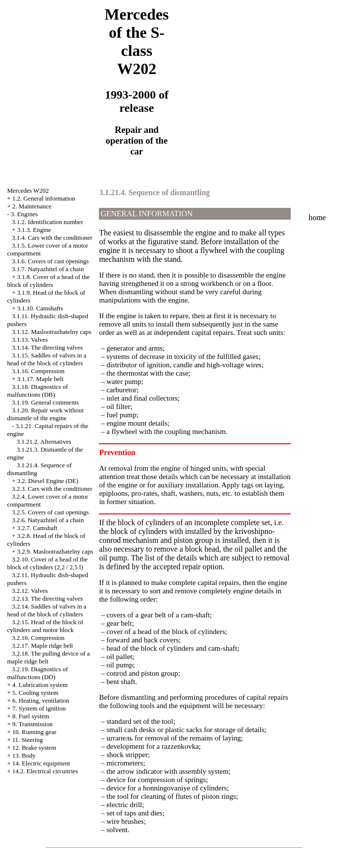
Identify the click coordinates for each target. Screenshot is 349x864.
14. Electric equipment (41, 763)
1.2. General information (43, 198)
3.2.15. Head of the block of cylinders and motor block (45, 626)
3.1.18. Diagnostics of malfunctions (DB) (37, 390)
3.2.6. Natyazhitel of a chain (48, 520)
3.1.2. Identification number (47, 222)
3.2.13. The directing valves (47, 598)
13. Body (24, 755)
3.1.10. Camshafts (40, 308)
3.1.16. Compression (38, 371)
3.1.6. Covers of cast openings (50, 261)
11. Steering (27, 739)
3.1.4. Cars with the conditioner (52, 237)
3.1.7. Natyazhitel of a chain (48, 269)
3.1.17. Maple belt (40, 378)
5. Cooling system (35, 692)
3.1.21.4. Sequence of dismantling (154, 192)
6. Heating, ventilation (40, 700)
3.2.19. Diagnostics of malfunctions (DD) (37, 673)
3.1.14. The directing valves (47, 347)
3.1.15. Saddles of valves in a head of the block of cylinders (46, 359)
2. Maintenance (31, 206)
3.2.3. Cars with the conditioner (52, 488)
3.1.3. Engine (34, 229)
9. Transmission (32, 724)
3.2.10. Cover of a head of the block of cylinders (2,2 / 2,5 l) (47, 563)
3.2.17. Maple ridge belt (42, 645)
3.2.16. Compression (38, 637)
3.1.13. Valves (29, 339)
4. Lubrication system (40, 684)
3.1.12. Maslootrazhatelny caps (51, 331)
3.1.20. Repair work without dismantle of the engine (45, 414)
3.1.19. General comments (45, 402)
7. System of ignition (39, 708)
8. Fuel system (30, 716)
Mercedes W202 (27, 190)
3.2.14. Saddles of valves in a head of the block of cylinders (46, 610)
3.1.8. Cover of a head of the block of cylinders (48, 280)
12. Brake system (34, 747)
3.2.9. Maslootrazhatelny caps (55, 551)
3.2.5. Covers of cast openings (50, 512)
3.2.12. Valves (29, 590)
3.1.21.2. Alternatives (44, 441)
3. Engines (24, 214)
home (317, 217)
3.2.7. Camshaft (37, 528)
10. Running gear (34, 732)
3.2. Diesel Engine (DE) (47, 480)
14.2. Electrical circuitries (45, 771)
